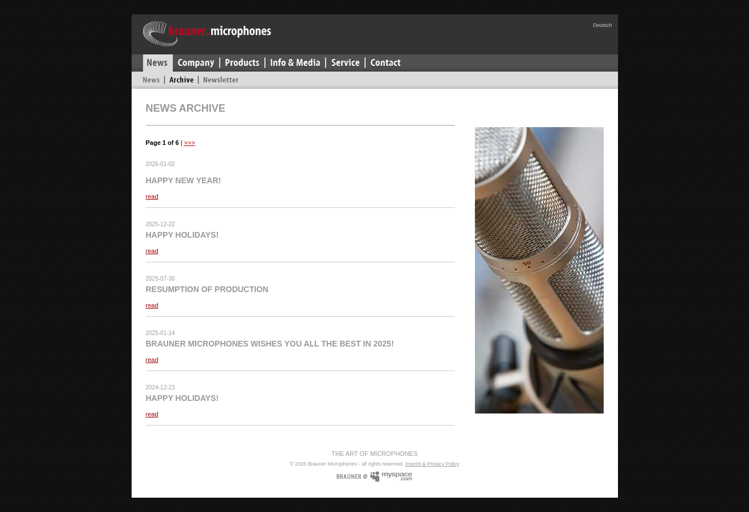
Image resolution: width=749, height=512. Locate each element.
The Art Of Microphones (374, 453)
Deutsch (602, 25)
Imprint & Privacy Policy (432, 464)
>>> (189, 142)
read (152, 196)
